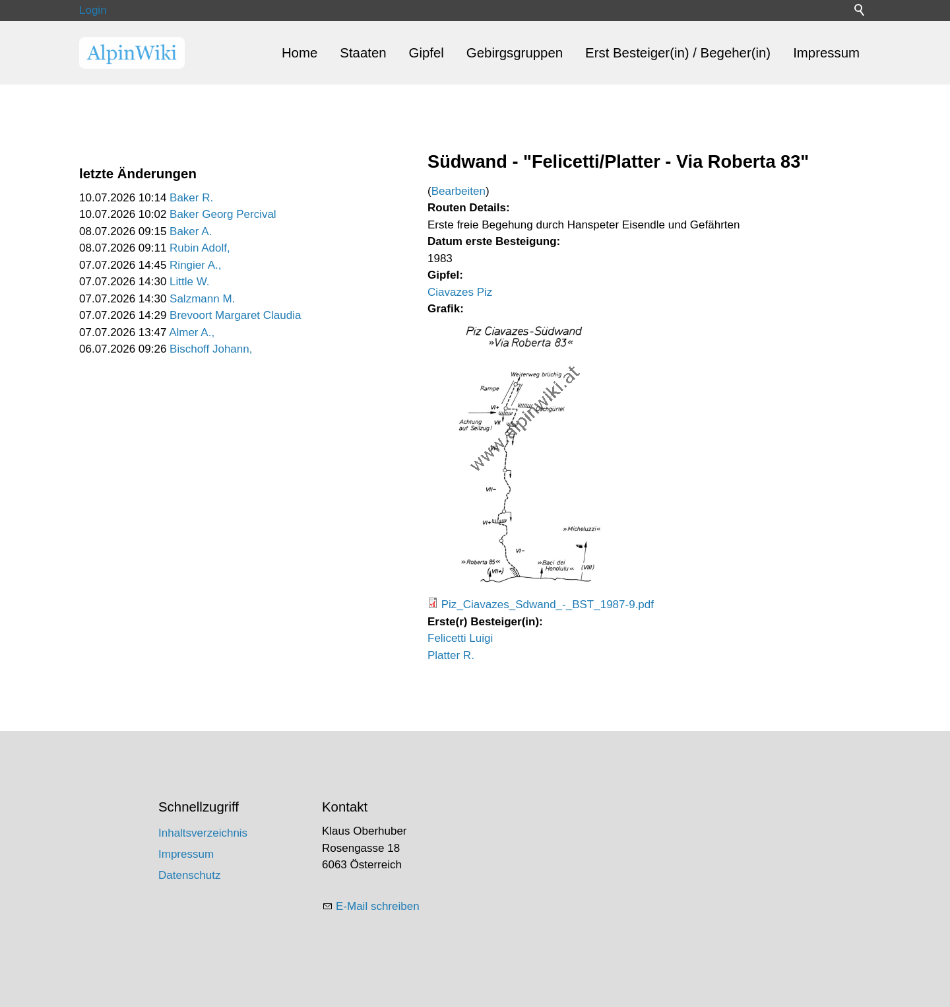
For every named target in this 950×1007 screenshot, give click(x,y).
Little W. (189, 281)
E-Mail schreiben (378, 906)
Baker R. (191, 197)
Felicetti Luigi (460, 638)
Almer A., (191, 332)
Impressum (826, 53)
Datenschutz (189, 875)
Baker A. (191, 231)
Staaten (363, 53)
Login (93, 10)
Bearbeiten (458, 191)
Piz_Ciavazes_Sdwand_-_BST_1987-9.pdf (547, 604)
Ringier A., (195, 265)
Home (299, 53)
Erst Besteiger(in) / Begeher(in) (678, 53)
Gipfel (426, 53)
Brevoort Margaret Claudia (235, 315)
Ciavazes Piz (460, 292)
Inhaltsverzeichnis (202, 833)
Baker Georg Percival (223, 214)
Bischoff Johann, (211, 349)
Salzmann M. (202, 299)
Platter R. (451, 655)
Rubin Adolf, (200, 248)
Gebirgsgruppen (514, 53)
